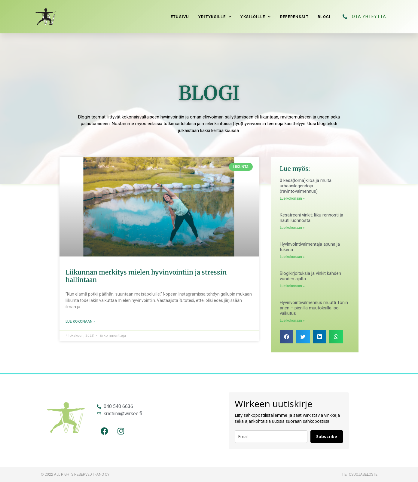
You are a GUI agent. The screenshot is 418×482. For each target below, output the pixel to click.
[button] (286, 336)
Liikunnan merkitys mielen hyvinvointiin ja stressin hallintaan (146, 276)
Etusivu (180, 16)
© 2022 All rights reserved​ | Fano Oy (75, 474)
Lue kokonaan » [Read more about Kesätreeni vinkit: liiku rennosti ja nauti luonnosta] (292, 228)
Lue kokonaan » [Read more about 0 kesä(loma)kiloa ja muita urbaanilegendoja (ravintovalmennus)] (292, 198)
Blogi (324, 16)
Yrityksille (215, 16)
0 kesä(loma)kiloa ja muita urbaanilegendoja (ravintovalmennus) (305, 186)
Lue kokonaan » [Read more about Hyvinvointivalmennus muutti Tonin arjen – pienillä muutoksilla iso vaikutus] (292, 320)
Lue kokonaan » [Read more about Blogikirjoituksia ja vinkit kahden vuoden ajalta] (292, 286)
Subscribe (326, 436)
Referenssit (294, 16)
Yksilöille (255, 16)
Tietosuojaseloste (359, 474)
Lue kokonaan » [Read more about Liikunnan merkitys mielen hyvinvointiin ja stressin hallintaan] (80, 321)
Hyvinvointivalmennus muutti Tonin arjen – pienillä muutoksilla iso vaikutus (314, 308)
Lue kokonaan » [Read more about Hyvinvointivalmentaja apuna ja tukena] (292, 257)
